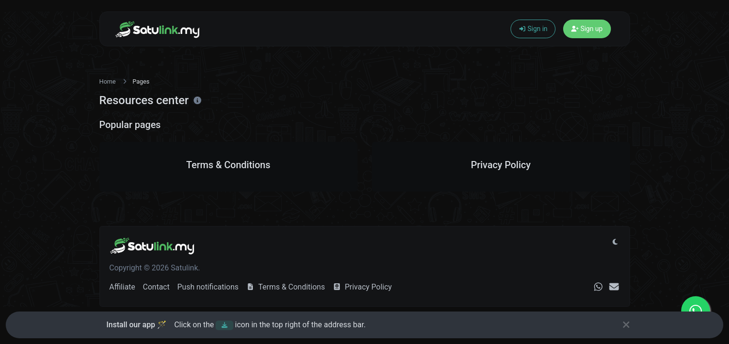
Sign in (533, 28)
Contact (156, 286)
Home (107, 81)
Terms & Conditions (285, 286)
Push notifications (208, 286)
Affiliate (122, 286)
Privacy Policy (362, 286)
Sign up (586, 28)
